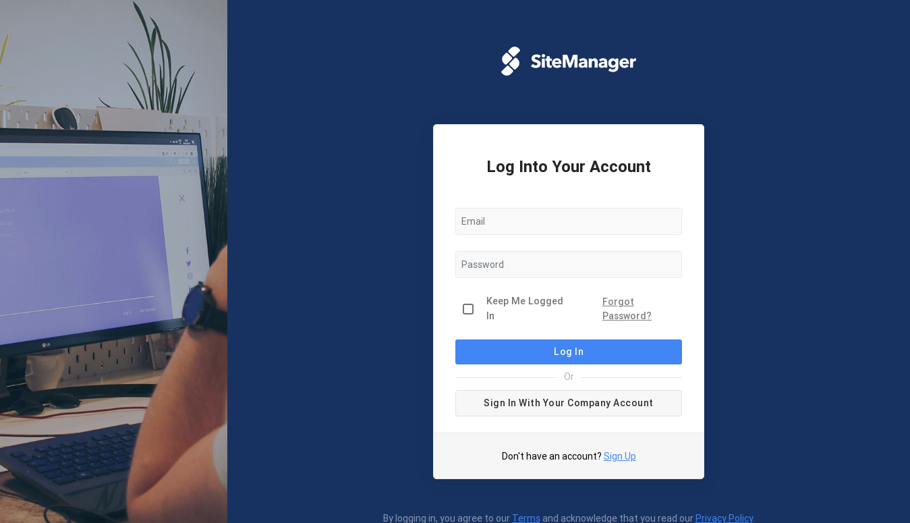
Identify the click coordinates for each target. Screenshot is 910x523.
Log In (569, 352)
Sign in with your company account (569, 403)
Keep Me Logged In (524, 308)
